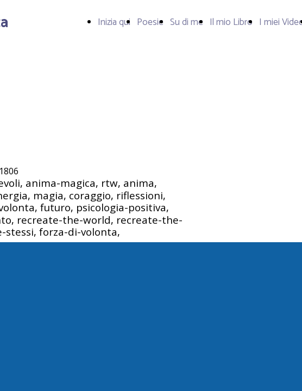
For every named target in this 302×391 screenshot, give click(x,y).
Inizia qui (114, 22)
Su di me (186, 22)
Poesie (150, 22)
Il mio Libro (231, 22)
